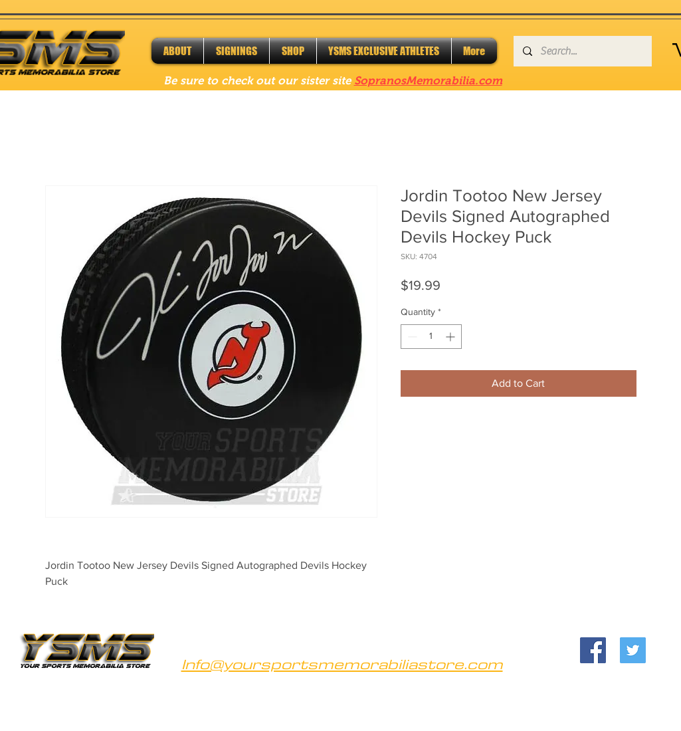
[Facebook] (593, 650)
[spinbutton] (431, 336)
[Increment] (451, 336)
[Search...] (582, 51)
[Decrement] (411, 336)
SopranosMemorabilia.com (428, 80)
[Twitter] (633, 650)
